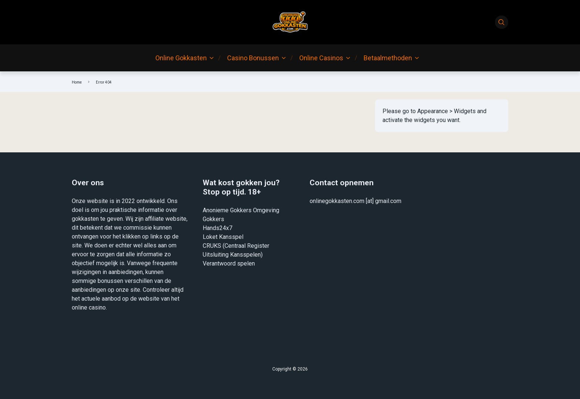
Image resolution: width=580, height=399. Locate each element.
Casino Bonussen (253, 58)
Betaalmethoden (388, 58)
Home (77, 82)
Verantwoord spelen (229, 263)
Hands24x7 (217, 227)
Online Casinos (321, 58)
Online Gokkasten (181, 58)
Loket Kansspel (223, 236)
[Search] (501, 22)
